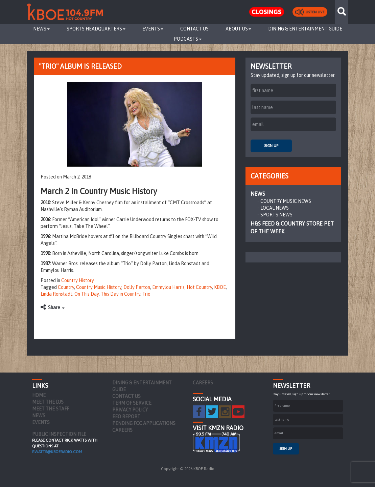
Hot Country (199, 287)
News (41, 28)
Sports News (276, 214)
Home (39, 395)
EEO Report (126, 416)
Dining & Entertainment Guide (305, 28)
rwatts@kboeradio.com (57, 451)
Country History (77, 280)
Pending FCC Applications (143, 423)
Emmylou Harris (168, 287)
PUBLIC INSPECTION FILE (59, 434)
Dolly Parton (136, 287)
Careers (122, 430)
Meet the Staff (50, 408)
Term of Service (131, 403)
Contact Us (194, 28)
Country (66, 287)
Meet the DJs (48, 402)
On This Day (86, 294)
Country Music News (285, 201)
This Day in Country (120, 294)
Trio (146, 294)
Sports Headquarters (96, 28)
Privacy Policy (130, 409)
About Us (238, 28)
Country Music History (98, 287)
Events (152, 28)
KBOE (220, 287)
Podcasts (188, 39)
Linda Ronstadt (56, 294)
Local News (274, 208)
